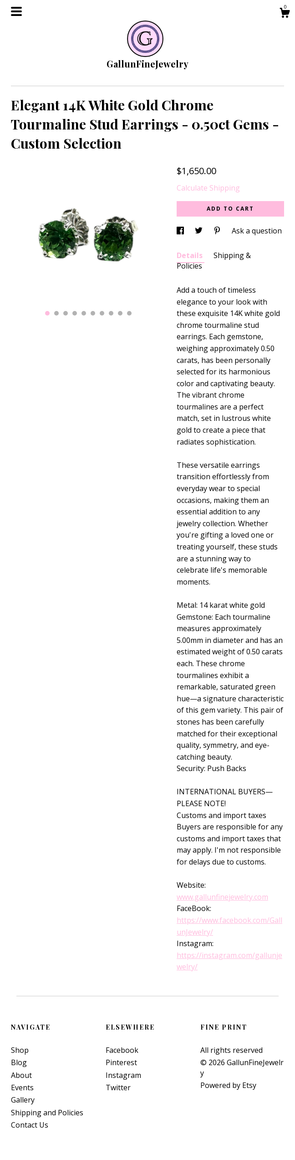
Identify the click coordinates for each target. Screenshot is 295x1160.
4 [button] (74, 313)
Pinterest (121, 1062)
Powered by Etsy (228, 1085)
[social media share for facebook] (181, 231)
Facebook (122, 1050)
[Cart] (285, 14)
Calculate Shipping (208, 188)
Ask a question (257, 231)
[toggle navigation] (16, 11)
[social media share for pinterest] (218, 231)
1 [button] (47, 313)
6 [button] (93, 313)
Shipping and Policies (47, 1113)
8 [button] (111, 313)
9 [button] (120, 313)
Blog (19, 1062)
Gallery (23, 1100)
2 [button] (56, 313)
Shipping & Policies (214, 260)
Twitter (118, 1087)
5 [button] (83, 313)
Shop (20, 1050)
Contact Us (29, 1125)
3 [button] (65, 313)
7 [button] (102, 313)
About (21, 1075)
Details (190, 255)
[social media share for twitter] (199, 231)
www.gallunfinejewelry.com (222, 897)
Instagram (123, 1075)
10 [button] (129, 313)
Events (22, 1087)
